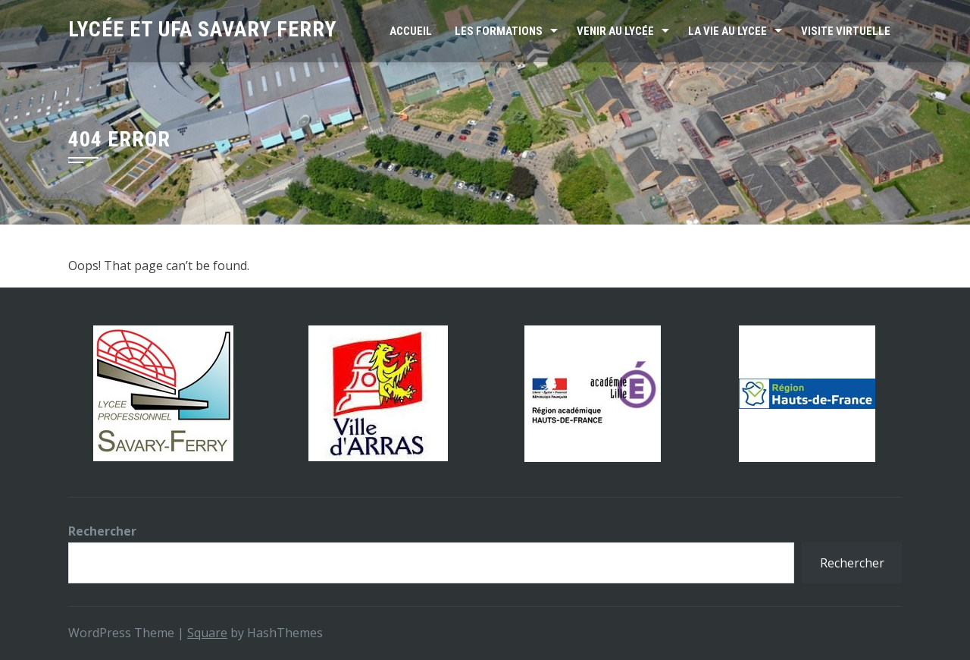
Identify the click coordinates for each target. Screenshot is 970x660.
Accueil (411, 31)
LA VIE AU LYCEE (727, 31)
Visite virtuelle (845, 31)
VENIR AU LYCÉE (615, 31)
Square (207, 632)
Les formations (499, 31)
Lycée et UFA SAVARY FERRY (202, 29)
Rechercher (102, 531)
